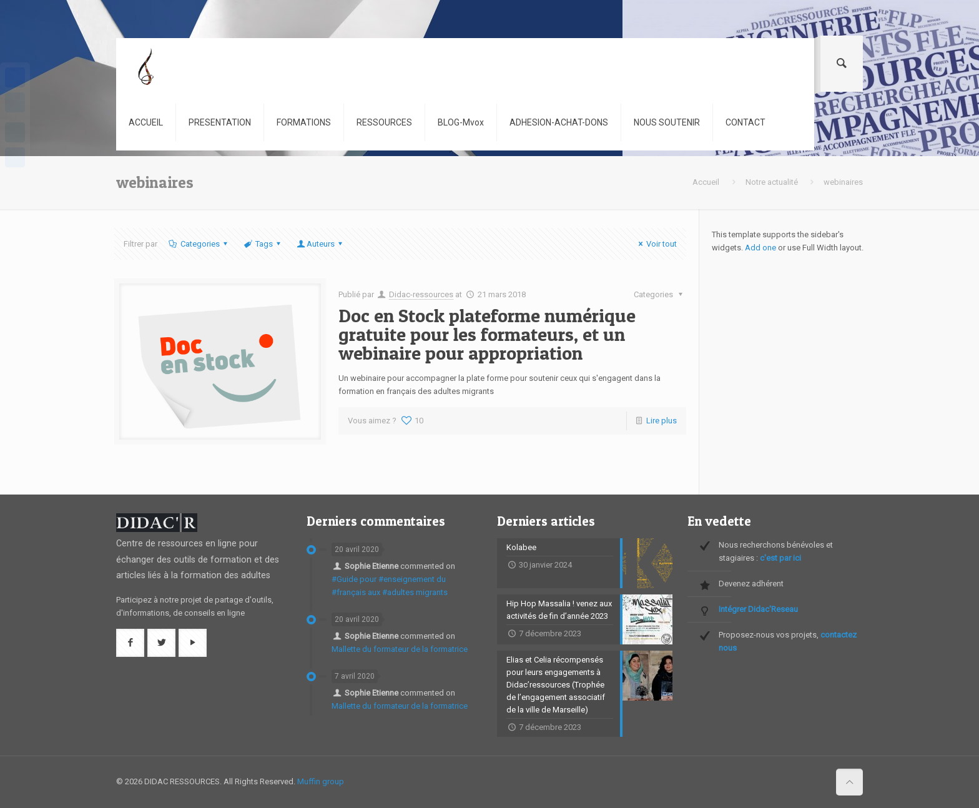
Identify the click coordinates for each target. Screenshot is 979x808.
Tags (263, 244)
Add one (760, 247)
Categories (198, 244)
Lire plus (661, 420)
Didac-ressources (421, 294)
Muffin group (320, 781)
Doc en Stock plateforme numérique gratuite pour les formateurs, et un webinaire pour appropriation (487, 334)
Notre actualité (771, 182)
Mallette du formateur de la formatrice (400, 649)
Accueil (705, 182)
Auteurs (320, 244)
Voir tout (656, 244)
